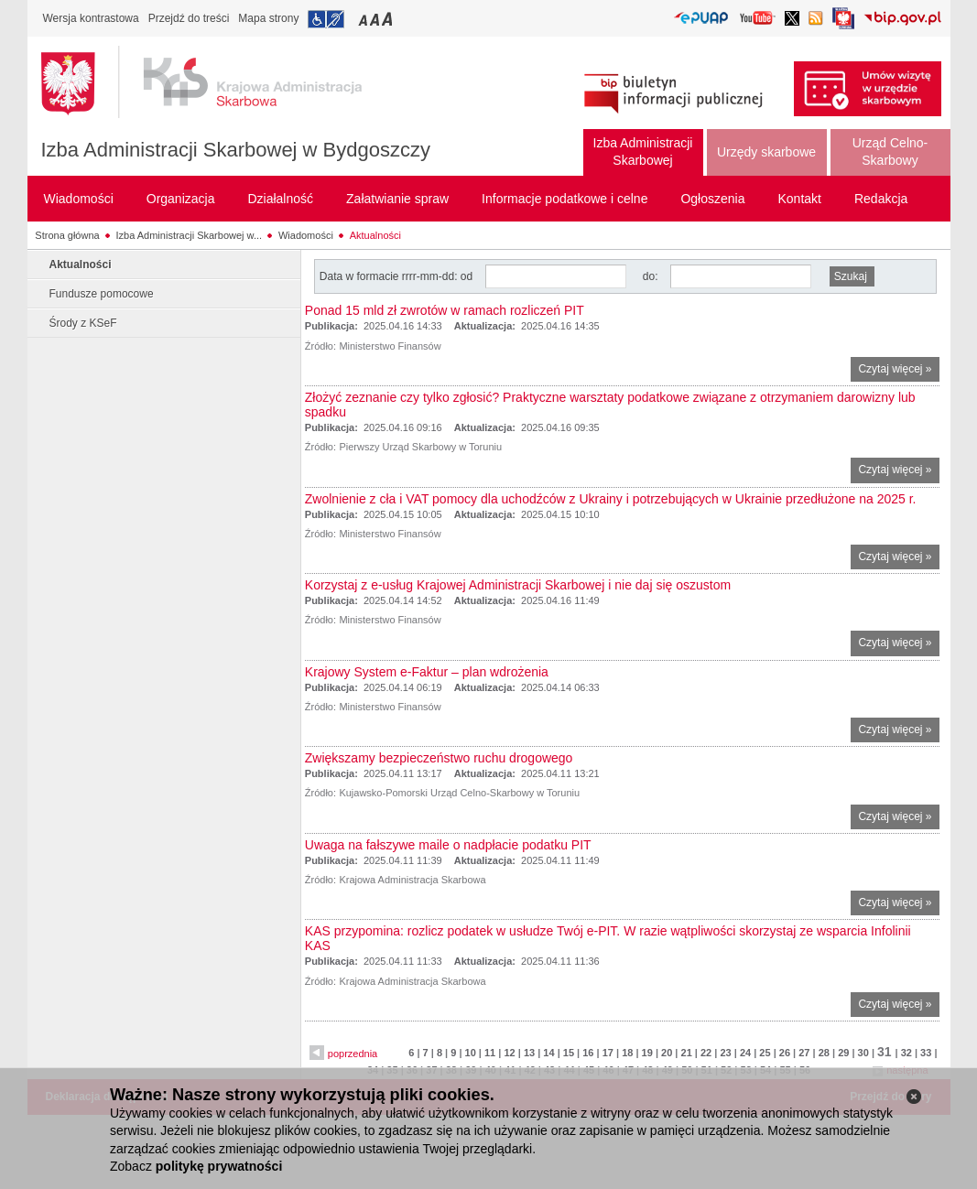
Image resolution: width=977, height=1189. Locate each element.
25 (764, 1052)
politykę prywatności (219, 1166)
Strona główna (67, 235)
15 (568, 1052)
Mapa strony (268, 18)
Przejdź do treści (189, 18)
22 (705, 1052)
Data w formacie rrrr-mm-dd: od (398, 276)
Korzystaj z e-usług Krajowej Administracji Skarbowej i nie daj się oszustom (518, 585)
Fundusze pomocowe (101, 293)
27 (803, 1052)
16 (587, 1052)
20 (666, 1052)
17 (607, 1052)
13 (529, 1052)
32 (906, 1052)
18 (627, 1052)
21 (686, 1052)
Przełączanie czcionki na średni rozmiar (376, 19)
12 (509, 1052)
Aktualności (375, 235)
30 (863, 1052)
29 (843, 1052)
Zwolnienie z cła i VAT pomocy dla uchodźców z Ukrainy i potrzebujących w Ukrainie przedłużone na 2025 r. (611, 499)
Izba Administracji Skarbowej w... (189, 235)
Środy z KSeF (83, 323)
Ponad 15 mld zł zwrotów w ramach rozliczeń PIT (444, 310)
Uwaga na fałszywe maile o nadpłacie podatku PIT (448, 845)
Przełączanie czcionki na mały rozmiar (364, 19)
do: (650, 276)
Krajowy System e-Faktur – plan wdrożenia (426, 672)
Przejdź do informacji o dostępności (326, 19)
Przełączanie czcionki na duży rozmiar (389, 19)
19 (647, 1052)
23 (725, 1052)
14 (548, 1052)
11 (489, 1052)
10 (470, 1052)
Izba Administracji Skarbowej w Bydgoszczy (236, 149)
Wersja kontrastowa (91, 18)
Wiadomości (305, 235)
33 (925, 1052)
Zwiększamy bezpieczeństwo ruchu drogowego (439, 758)
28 (824, 1052)
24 (745, 1052)
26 (784, 1052)
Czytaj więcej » (898, 371)
